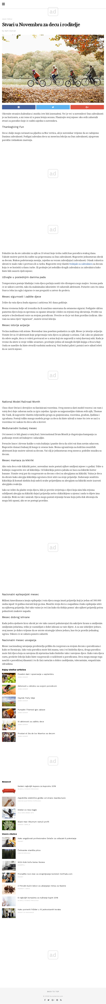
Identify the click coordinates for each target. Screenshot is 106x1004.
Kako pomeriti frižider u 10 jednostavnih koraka (39, 909)
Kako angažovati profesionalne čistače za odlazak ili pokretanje (47, 838)
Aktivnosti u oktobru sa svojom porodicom (37, 686)
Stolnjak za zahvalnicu (81, 264)
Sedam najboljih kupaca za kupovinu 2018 (37, 786)
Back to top (53, 992)
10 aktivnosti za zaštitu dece (31, 721)
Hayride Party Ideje (26, 698)
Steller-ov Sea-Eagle (27, 810)
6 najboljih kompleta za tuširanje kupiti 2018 (38, 898)
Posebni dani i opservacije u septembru (36, 674)
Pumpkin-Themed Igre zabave (31, 710)
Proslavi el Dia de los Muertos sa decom (36, 733)
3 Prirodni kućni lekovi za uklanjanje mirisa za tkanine (42, 886)
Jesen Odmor (7, 19)
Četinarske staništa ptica (29, 850)
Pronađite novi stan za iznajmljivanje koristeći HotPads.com (45, 874)
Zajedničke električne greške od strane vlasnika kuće (42, 798)
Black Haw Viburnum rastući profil (33, 822)
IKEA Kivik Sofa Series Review (31, 862)
